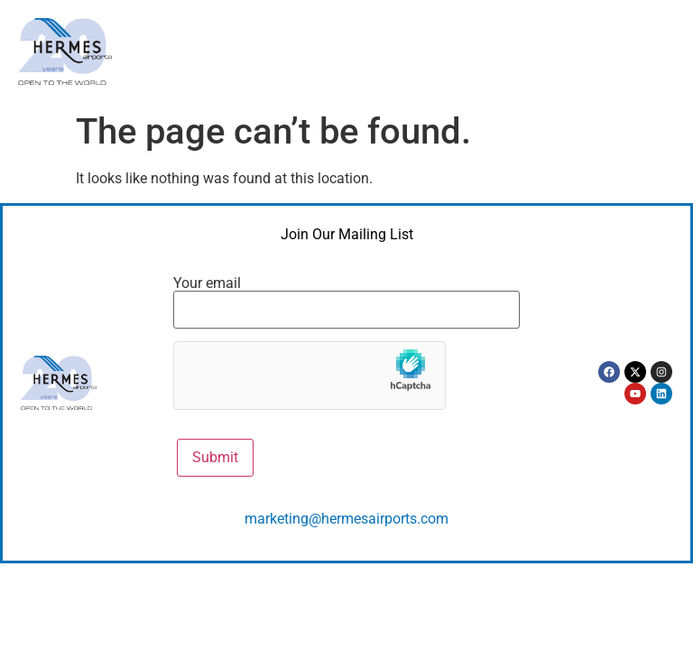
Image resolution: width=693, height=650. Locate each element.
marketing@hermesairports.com (346, 518)
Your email (346, 297)
